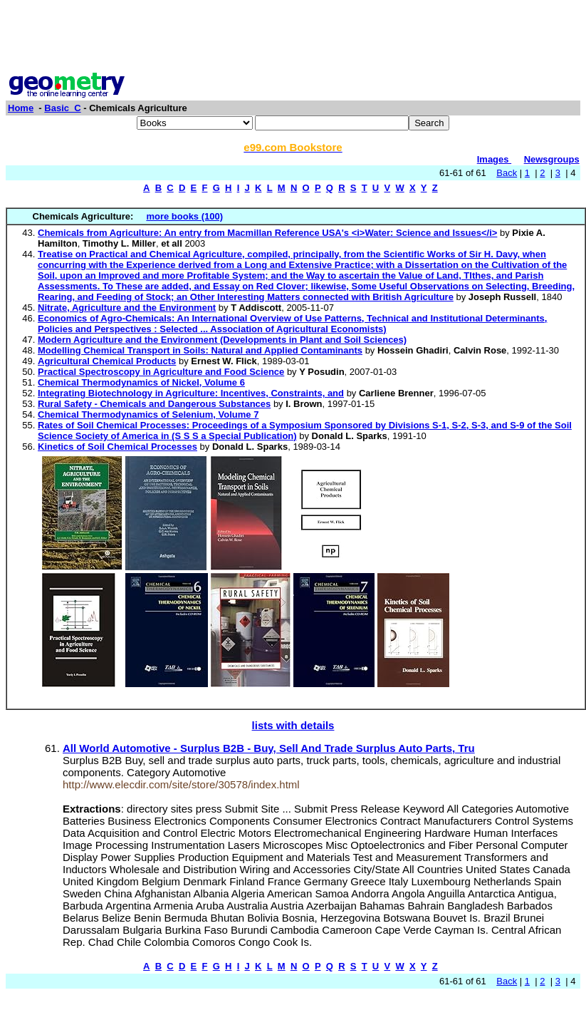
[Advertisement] (293, 38)
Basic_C (62, 108)
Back (506, 173)
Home (20, 108)
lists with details (293, 725)
